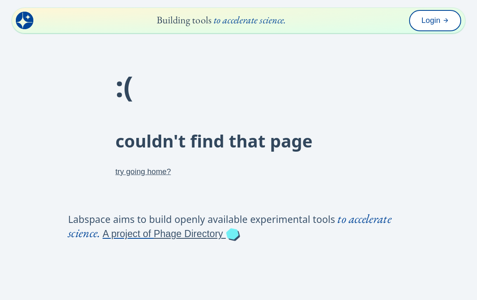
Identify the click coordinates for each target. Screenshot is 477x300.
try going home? (143, 171)
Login (435, 20)
